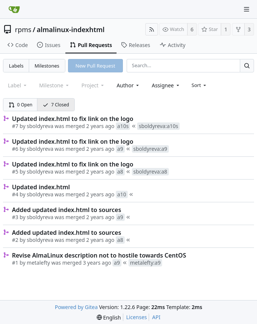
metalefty (38, 262)
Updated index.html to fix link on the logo (72, 118)
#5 (15, 171)
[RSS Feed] (151, 29)
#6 (15, 148)
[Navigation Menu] (246, 9)
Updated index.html (41, 187)
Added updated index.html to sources (66, 210)
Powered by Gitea (76, 307)
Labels (16, 65)
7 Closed (56, 105)
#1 (15, 262)
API (156, 317)
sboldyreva (40, 126)
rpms (23, 29)
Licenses (136, 317)
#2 (15, 239)
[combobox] (128, 85)
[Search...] (247, 65)
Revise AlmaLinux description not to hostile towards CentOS (99, 255)
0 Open (20, 105)
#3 (15, 217)
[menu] (199, 85)
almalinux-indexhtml (71, 29)
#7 (15, 126)
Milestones (47, 65)
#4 (15, 194)
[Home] (14, 9)
